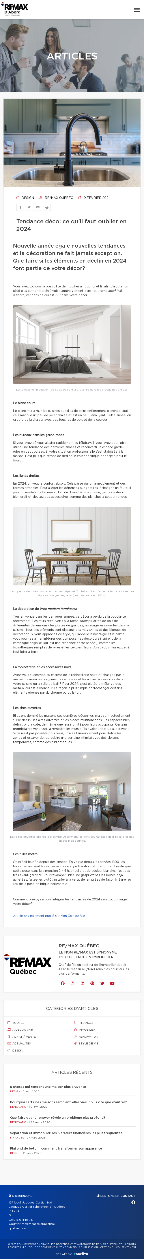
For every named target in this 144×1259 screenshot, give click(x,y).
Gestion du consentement (118, 1247)
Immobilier (84, 1029)
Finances (84, 1022)
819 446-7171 (25, 1219)
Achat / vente (21, 1036)
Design (25, 198)
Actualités (19, 1043)
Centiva (81, 1253)
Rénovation (86, 1036)
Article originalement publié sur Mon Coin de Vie (49, 916)
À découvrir (20, 1029)
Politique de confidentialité (42, 1247)
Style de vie (86, 1043)
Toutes (15, 1022)
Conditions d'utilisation (81, 1247)
